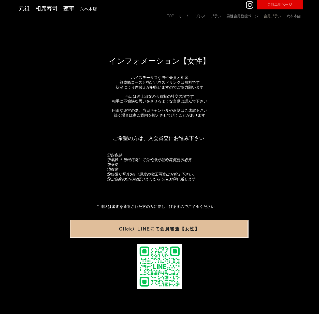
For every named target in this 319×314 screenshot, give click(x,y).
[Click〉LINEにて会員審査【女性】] (159, 229)
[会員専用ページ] (280, 4)
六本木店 (89, 9)
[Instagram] (250, 5)
